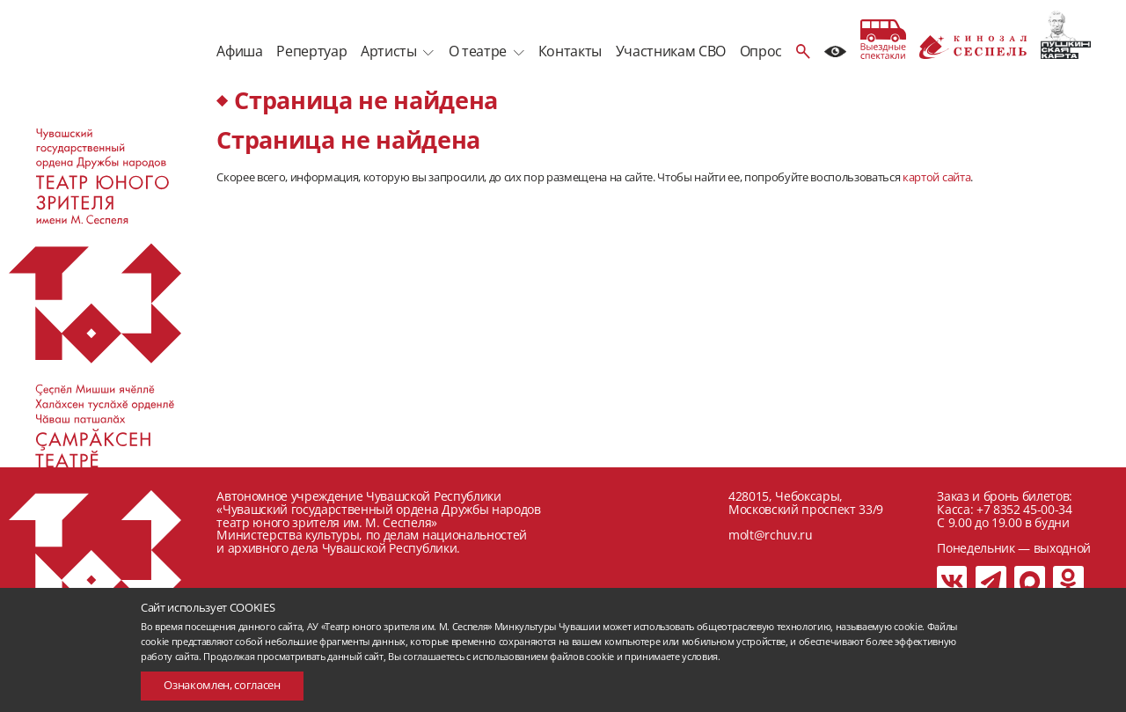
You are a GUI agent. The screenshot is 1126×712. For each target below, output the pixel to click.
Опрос (761, 51)
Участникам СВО (671, 51)
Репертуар (311, 51)
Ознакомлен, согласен (222, 685)
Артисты (389, 51)
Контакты (570, 51)
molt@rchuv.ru (770, 534)
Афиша (239, 51)
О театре (478, 51)
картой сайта (936, 177)
